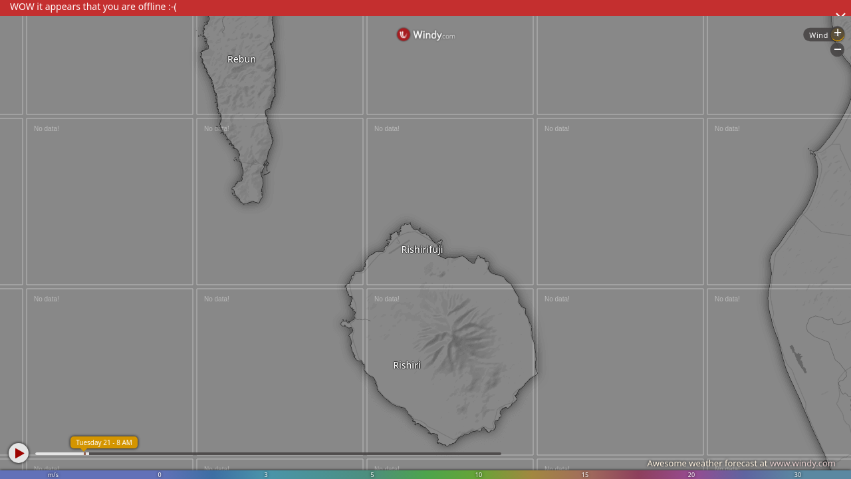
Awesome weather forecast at (741, 463)
